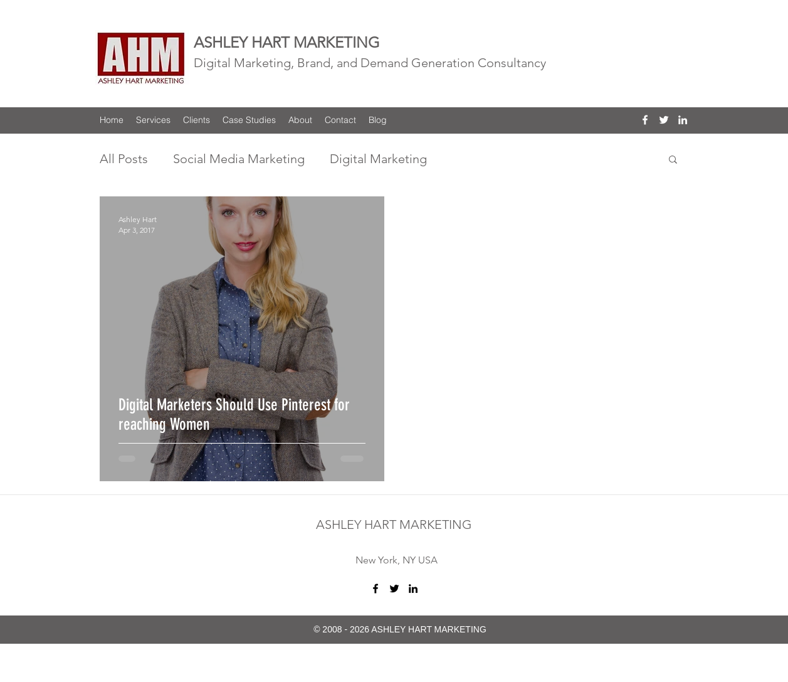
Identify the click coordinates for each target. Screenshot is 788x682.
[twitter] (664, 120)
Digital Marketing (378, 158)
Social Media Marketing (239, 158)
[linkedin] (682, 120)
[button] (673, 160)
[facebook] (645, 120)
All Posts (124, 158)
